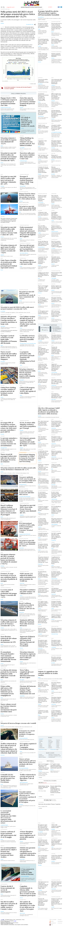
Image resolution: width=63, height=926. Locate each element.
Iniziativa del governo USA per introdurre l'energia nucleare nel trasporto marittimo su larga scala (9, 320)
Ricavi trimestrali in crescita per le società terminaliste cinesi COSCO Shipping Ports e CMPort (56, 424)
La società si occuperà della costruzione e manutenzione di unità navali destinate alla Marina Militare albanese (28, 598)
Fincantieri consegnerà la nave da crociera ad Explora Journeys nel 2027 (43, 219)
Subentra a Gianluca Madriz (56, 221)
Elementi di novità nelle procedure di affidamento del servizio (43, 359)
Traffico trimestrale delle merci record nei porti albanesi (43, 381)
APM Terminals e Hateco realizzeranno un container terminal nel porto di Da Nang (43, 481)
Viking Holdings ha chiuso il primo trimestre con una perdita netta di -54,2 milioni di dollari (27, 141)
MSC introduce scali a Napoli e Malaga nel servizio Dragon (43, 156)
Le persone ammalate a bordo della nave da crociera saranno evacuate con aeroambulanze (9, 441)
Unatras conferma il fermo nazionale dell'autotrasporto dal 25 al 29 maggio (8, 834)
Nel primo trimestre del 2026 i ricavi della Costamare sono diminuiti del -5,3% (56, 299)
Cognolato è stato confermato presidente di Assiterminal (42, 142)
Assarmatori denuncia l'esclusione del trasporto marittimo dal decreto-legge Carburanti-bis (43, 97)
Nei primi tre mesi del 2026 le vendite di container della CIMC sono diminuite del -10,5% (56, 439)
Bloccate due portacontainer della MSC (26, 739)
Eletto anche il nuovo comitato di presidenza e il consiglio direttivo (43, 148)
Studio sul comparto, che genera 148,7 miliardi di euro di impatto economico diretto (27, 432)
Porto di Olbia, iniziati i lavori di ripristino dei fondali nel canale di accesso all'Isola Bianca (43, 228)
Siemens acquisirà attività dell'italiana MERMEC (56, 55)
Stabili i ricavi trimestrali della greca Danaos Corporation (43, 126)
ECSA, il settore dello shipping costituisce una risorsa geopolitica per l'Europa (28, 425)
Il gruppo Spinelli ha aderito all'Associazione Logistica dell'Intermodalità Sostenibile (48, 13)
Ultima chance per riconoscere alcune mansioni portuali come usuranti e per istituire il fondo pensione (43, 57)
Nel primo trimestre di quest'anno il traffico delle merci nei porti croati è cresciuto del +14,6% (9, 249)
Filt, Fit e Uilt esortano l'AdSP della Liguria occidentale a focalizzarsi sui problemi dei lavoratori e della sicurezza (49, 411)
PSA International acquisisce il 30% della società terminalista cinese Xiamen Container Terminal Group (27, 527)
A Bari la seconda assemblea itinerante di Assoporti (56, 466)
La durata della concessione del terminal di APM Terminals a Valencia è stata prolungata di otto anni (43, 522)
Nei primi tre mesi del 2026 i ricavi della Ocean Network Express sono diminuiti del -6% (28, 509)
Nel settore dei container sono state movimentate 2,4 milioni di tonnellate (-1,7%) (43, 48)
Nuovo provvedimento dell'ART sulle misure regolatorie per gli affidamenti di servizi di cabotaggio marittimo (43, 351)
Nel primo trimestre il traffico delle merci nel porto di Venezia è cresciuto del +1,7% (9, 622)
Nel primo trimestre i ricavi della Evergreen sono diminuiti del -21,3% (8, 140)
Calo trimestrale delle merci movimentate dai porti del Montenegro (56, 81)
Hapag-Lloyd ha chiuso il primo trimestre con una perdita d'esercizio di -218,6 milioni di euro (27, 196)
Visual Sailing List (45, 327)
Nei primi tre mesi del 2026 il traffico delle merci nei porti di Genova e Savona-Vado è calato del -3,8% (9, 231)
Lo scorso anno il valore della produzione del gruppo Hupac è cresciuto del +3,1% (9, 593)
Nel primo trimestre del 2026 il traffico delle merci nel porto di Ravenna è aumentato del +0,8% (56, 143)
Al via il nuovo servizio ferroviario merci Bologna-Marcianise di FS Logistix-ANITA (43, 494)
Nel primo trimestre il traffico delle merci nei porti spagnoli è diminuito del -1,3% (56, 520)
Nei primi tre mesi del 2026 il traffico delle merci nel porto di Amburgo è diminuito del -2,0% (8, 180)
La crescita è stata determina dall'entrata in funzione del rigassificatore (56, 150)
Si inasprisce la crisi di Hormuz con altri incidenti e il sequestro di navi (27, 733)
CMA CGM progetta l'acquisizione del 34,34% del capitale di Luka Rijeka (28, 390)
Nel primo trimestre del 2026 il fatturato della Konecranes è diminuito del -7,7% (56, 337)
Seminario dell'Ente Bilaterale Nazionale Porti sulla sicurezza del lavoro (27, 622)
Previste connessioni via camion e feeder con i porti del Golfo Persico (56, 320)
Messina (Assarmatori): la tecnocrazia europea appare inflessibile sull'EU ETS (56, 169)
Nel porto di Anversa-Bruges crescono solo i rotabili (18, 723)
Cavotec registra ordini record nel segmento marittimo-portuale (56, 481)
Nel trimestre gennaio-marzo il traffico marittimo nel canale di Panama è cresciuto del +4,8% (28, 441)
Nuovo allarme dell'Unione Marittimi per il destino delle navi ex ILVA (56, 41)
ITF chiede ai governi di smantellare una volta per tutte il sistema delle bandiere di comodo (28, 122)
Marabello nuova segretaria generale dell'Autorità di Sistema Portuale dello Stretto (56, 259)
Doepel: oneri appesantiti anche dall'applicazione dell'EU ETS (43, 267)
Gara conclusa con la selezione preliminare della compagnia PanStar (56, 34)
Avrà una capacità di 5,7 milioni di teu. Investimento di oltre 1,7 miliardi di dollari (43, 487)
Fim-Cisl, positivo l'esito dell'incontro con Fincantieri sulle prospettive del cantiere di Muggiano (56, 244)
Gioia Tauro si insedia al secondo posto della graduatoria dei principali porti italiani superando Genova (9, 264)
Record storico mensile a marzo (7, 256)
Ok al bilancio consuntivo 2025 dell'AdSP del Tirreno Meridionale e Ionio (56, 395)
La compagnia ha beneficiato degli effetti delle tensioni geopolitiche (43, 205)
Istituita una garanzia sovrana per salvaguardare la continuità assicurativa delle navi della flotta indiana (28, 852)
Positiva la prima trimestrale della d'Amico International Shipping (42, 198)
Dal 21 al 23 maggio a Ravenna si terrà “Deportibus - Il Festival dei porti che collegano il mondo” (43, 288)
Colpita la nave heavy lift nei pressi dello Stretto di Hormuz (43, 274)
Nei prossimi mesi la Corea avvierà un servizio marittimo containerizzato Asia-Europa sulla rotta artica (56, 27)
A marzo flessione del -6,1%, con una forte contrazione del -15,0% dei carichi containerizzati (9, 239)
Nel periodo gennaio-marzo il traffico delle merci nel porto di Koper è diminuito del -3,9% (43, 42)
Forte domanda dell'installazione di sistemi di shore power (56, 487)
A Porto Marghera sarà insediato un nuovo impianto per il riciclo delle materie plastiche (27, 835)
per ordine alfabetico (57, 329)
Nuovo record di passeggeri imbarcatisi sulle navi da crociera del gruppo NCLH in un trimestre (8, 458)
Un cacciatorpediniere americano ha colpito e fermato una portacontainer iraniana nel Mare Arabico (9, 852)
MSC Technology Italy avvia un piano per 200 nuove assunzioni (43, 112)
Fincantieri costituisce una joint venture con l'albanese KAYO (27, 591)
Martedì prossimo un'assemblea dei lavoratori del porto (48, 417)
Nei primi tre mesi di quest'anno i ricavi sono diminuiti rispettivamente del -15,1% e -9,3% (28, 188)
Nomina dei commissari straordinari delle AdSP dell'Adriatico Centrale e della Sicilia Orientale (56, 350)
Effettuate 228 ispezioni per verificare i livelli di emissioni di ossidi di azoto (43, 474)
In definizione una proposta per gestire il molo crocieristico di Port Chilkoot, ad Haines (8, 399)
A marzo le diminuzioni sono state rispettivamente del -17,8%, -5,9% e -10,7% (56, 501)
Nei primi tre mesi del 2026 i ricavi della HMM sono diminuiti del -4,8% (27, 208)
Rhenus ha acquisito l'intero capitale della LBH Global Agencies (56, 453)
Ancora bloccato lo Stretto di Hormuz (8, 860)
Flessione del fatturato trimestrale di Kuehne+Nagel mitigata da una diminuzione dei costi (28, 690)
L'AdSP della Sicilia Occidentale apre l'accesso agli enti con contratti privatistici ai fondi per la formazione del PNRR (43, 455)
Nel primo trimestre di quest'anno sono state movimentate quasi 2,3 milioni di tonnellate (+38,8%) (42, 387)
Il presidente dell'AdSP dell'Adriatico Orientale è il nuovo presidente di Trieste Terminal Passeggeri (56, 216)
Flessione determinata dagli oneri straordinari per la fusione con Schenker (56, 387)
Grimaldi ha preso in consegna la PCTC (43, 535)
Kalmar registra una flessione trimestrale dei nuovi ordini (56, 287)
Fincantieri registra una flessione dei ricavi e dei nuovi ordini (28, 262)
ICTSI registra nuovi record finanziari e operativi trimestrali (43, 312)
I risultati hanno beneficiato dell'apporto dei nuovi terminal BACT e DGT (43, 317)
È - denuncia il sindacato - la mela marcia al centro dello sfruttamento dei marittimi (27, 131)
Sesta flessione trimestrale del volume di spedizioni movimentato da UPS (9, 639)
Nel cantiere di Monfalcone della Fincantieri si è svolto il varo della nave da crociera (27, 906)
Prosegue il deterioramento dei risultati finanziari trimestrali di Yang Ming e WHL (26, 180)
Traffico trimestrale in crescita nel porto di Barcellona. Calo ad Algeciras (28, 777)
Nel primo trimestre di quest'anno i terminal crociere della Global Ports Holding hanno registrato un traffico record (9, 220)
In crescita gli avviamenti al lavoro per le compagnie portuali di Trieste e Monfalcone (43, 300)
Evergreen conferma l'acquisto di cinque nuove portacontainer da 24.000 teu (43, 25)
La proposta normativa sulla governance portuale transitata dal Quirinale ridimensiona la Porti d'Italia (27, 357)
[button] (61, 7)
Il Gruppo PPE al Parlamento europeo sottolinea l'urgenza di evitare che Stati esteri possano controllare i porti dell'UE (8, 427)
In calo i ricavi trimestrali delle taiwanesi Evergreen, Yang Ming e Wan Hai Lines (56, 494)
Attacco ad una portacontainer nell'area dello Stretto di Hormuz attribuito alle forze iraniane (27, 762)
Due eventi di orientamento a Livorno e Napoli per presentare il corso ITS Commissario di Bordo (56, 199)
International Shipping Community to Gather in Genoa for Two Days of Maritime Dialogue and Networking (27, 458)
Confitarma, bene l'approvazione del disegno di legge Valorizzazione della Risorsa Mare (43, 366)
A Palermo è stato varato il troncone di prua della (43, 214)
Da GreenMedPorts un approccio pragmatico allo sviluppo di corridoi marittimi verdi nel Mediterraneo (56, 510)
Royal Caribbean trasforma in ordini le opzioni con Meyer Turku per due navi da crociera (27, 606)
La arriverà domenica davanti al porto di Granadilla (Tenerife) (27, 338)
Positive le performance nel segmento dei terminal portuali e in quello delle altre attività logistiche (27, 382)
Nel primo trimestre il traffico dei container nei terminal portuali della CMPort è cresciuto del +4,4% (43, 559)
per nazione (55, 330)
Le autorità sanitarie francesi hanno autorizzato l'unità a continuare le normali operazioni (27, 163)
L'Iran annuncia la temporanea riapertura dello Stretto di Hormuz (27, 871)
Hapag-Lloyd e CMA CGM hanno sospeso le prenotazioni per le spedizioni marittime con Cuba (9, 101)
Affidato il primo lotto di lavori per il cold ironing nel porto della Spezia (43, 337)
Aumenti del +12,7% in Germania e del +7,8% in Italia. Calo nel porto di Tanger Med (8, 165)
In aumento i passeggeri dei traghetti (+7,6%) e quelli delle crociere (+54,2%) (15, 312)
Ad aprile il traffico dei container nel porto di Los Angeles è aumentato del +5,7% (56, 128)
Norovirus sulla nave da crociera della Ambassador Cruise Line (27, 156)
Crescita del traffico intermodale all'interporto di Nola (43, 81)
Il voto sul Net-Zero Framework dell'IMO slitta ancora (26, 492)
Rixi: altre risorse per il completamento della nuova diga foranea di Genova (43, 423)
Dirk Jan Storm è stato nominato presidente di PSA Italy (42, 438)
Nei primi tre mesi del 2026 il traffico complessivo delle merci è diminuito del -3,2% (16, 726)
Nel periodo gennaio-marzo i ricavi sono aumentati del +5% (56, 292)
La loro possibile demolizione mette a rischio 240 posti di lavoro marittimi (56, 47)
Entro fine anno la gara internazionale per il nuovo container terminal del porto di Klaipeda (27, 101)
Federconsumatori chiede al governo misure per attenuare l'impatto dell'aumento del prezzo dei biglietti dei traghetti (28, 231)
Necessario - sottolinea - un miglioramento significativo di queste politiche (56, 176)
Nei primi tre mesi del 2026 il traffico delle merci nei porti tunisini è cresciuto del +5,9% (17, 308)
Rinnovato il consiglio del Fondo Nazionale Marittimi (56, 156)
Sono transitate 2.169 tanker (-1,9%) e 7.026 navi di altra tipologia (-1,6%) (15, 473)
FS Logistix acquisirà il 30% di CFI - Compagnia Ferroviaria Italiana (28, 746)
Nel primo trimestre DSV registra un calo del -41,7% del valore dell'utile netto (56, 381)
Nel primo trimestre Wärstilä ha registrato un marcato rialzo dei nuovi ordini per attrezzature (28, 655)
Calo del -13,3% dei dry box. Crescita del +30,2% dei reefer (56, 446)
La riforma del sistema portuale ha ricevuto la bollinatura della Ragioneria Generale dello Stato (9, 673)
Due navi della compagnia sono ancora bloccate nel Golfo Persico (43, 132)
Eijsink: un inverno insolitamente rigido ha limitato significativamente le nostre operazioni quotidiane (56, 104)
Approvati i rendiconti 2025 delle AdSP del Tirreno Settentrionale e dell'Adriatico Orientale (56, 367)
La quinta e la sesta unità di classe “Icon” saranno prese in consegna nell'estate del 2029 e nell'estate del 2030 (27, 614)
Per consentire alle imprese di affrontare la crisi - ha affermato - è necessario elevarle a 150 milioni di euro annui (9, 786)
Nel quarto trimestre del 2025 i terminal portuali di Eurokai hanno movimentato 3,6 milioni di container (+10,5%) (9, 559)
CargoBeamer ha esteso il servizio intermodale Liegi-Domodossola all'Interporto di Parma (56, 560)
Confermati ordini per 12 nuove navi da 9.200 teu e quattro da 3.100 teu (56, 305)
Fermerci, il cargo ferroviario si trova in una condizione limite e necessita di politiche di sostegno (9, 577)
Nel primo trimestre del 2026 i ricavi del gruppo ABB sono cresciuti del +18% (43, 546)
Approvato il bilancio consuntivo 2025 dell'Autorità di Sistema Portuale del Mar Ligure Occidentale (27, 641)
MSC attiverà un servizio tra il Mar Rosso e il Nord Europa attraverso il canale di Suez (56, 313)
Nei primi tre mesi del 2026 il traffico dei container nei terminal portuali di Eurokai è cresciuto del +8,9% (8, 156)
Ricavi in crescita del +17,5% (25, 148)
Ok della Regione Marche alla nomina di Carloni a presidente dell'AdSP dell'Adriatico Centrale (56, 114)
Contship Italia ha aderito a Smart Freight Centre (55, 545)
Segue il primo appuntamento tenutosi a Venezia (56, 471)
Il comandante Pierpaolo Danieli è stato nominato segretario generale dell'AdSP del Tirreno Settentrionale (8, 656)
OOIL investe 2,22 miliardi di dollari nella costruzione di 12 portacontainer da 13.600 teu (28, 577)
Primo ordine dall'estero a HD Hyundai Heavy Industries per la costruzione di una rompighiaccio (7, 690)
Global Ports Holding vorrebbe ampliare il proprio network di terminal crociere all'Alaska (8, 391)
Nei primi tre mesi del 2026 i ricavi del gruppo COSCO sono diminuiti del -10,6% (27, 543)
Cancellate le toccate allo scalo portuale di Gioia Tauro (43, 162)
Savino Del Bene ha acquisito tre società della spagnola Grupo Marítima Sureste (43, 243)
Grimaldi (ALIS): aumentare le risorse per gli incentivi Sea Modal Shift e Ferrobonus (8, 778)
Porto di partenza (55, 326)
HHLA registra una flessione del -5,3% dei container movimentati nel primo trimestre (56, 96)
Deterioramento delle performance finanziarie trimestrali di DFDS (56, 274)
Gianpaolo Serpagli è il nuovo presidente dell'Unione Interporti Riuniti (43, 508)
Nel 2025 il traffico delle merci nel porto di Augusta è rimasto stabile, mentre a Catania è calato (9, 905)
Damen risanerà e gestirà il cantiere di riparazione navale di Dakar (56, 227)
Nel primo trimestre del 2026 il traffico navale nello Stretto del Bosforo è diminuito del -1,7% (18, 468)
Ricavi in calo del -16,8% (24, 202)
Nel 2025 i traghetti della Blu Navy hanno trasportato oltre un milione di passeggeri (56, 536)
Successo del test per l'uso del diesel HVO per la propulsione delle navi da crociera (27, 248)
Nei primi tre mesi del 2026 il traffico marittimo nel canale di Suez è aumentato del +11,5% (27, 295)
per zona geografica (57, 331)
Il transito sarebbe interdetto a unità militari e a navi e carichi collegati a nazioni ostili (28, 879)
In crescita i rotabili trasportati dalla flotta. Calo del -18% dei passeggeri (56, 280)
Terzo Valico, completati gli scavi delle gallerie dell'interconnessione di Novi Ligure (27, 673)
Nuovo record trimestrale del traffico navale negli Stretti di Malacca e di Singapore (9, 355)
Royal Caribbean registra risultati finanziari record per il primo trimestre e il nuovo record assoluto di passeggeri (9, 510)
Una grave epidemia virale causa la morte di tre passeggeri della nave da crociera (27, 479)
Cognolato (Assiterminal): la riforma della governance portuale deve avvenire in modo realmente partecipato (28, 890)
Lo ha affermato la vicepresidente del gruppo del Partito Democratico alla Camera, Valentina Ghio (27, 330)
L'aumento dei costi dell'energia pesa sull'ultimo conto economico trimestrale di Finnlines (43, 260)
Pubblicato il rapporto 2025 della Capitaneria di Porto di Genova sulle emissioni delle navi (43, 467)
